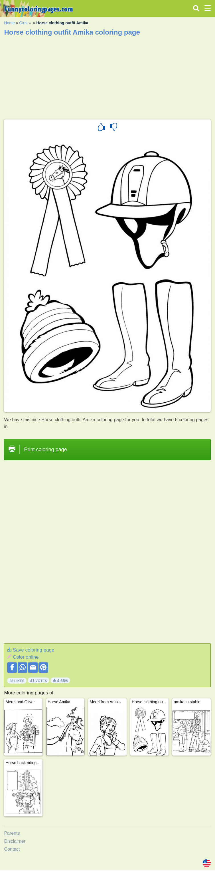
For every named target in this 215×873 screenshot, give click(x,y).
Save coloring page (33, 650)
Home (9, 23)
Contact (12, 849)
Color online (26, 657)
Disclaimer (14, 841)
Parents (12, 833)
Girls (23, 23)
